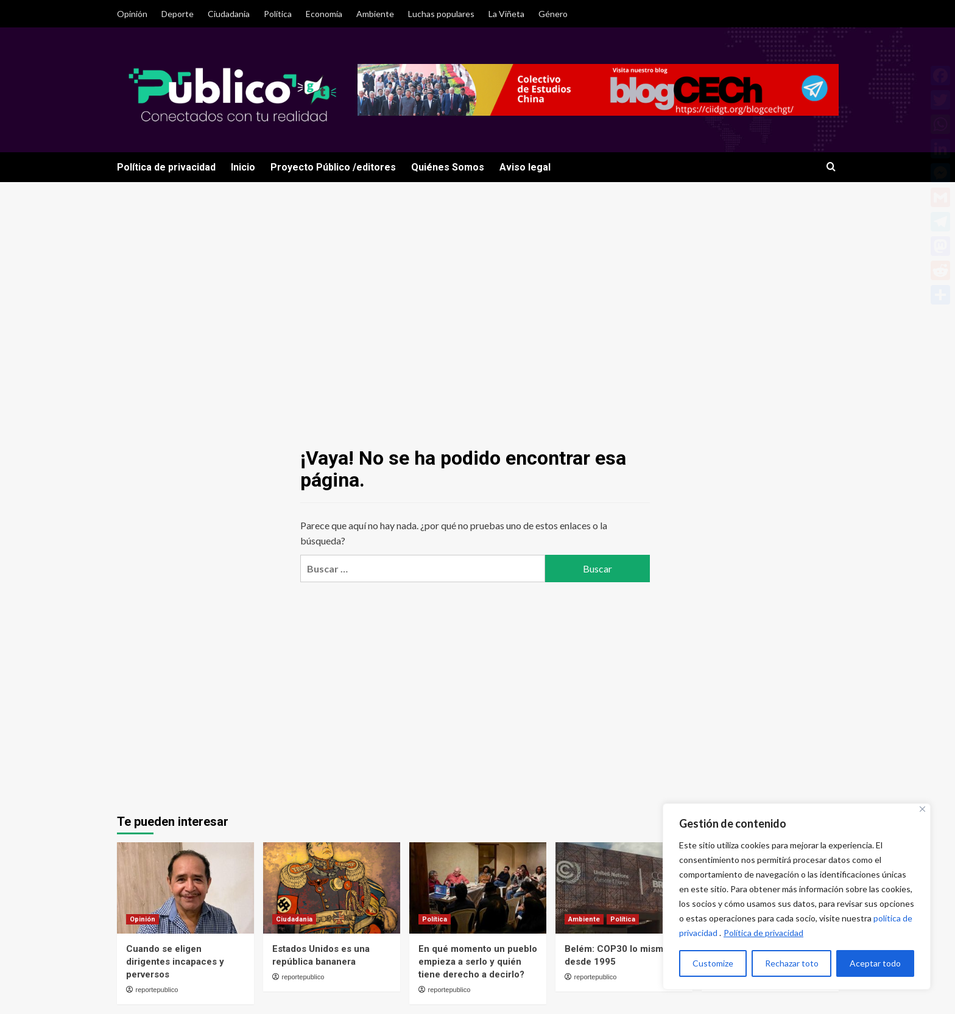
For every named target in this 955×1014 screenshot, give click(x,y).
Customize (712, 963)
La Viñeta (506, 14)
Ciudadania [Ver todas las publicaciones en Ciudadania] (294, 919)
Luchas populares (441, 14)
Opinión (132, 14)
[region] (797, 896)
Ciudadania (229, 14)
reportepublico (157, 989)
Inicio (243, 167)
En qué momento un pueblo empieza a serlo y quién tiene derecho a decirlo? (477, 961)
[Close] (922, 809)
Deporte (177, 14)
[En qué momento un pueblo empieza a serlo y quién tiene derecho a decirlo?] (477, 888)
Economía (324, 14)
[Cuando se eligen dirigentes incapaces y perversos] (185, 888)
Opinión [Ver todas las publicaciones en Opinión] (142, 919)
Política (278, 14)
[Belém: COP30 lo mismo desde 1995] (623, 888)
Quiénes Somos (447, 167)
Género (553, 14)
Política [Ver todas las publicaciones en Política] (434, 919)
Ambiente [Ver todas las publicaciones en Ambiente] (584, 919)
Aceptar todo (875, 963)
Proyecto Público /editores (333, 167)
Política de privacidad (763, 933)
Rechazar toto (792, 963)
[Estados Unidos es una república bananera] (331, 888)
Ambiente (375, 14)
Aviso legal (525, 167)
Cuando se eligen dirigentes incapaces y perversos (175, 961)
